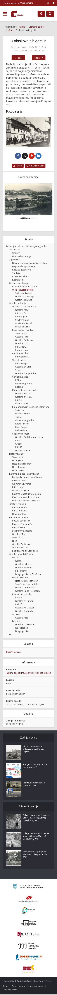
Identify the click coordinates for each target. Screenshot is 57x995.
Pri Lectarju (17, 487)
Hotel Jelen (17, 461)
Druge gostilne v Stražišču (28, 574)
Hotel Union (18, 471)
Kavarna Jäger (19, 481)
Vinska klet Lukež (23, 323)
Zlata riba (19, 410)
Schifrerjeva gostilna (22, 531)
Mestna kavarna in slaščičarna (27, 477)
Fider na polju (22, 404)
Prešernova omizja (18, 517)
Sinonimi (16, 253)
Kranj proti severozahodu (24, 390)
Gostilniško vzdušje (24, 297)
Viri (10, 635)
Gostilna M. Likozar (24, 608)
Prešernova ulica (20, 354)
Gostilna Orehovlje (24, 611)
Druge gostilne (22, 327)
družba (47, 673)
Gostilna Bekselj (23, 394)
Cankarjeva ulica (20, 377)
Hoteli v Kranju (16, 454)
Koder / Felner (22, 424)
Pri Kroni (19, 400)
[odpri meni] (5, 13)
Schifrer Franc (22, 320)
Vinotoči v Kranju (17, 504)
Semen (18, 370)
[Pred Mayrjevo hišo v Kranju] (28, 132)
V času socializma (20, 277)
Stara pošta (21, 333)
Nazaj (16, 57)
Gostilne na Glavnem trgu (24, 307)
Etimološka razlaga (21, 256)
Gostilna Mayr (22, 310)
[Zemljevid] (41, 14)
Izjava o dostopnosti (37, 986)
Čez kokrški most (20, 434)
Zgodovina (14, 260)
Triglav (18, 417)
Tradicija (16, 273)
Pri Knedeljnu (21, 363)
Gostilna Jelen (22, 337)
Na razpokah (21, 628)
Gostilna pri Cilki (23, 367)
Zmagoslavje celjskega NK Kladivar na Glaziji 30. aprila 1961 (35, 855)
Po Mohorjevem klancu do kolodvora (30, 407)
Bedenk (19, 387)
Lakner (18, 598)
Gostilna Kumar (22, 414)
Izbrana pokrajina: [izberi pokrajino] (18, 3)
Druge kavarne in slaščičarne (26, 501)
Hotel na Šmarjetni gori (26, 581)
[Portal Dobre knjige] (28, 958)
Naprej (41, 57)
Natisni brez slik (35, 166)
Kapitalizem (18, 280)
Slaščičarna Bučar (20, 491)
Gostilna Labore (23, 564)
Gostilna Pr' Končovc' (25, 588)
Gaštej (18, 561)
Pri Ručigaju (21, 317)
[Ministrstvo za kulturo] (28, 887)
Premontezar (21, 350)
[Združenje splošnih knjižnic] (28, 969)
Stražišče (16, 558)
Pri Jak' (18, 447)
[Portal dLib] (28, 924)
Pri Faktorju (21, 571)
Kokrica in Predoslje (22, 594)
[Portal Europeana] (28, 911)
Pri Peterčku (21, 313)
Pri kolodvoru (21, 430)
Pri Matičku (20, 347)
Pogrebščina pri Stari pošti (25, 551)
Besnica (16, 621)
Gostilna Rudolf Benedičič (27, 591)
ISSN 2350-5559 (10, 990)
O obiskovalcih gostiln (23, 290)
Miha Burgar (21, 427)
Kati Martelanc (19, 511)
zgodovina (19, 673)
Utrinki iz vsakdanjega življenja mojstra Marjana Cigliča (33, 750)
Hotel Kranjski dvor (21, 464)
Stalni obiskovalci (23, 293)
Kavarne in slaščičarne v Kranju (24, 474)
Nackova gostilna (23, 384)
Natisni (17, 166)
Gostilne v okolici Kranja (21, 554)
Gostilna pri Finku (23, 397)
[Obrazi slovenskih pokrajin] (28, 947)
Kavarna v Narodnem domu (26, 497)
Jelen (14, 541)
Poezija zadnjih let (21, 521)
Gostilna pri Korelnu (25, 625)
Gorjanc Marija (22, 451)
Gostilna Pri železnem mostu (29, 437)
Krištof (18, 604)
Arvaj (17, 441)
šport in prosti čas (34, 673)
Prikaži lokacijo (13, 652)
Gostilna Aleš (21, 618)
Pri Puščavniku (22, 357)
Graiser (18, 444)
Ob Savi (16, 614)
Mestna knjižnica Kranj (33, 50)
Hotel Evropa (18, 467)
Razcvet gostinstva (21, 270)
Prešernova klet (20, 507)
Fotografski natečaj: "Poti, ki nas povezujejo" (35, 766)
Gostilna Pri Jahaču (24, 340)
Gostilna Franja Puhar (25, 374)
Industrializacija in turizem (25, 287)
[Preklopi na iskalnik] (50, 14)
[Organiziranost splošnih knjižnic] (28, 899)
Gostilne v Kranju (17, 303)
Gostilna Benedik (23, 568)
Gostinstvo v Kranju (18, 283)
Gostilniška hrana (23, 300)
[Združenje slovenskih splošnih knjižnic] (28, 935)
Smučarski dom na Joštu (27, 584)
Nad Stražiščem (20, 578)
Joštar (18, 380)
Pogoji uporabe (19, 986)
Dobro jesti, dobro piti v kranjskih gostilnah (27, 247)
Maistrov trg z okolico (23, 330)
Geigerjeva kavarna (21, 484)
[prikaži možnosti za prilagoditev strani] (48, 3)
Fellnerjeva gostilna (24, 420)
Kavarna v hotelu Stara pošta (26, 494)
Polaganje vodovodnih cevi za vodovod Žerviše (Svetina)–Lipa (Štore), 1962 (36, 818)
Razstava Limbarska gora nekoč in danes (34, 784)
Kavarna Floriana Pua (22, 524)
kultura (9, 673)
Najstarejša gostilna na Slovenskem (29, 263)
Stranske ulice (19, 360)
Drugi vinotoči (19, 514)
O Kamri (6, 986)
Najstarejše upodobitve (23, 266)
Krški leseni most (28, 219)
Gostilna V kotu (22, 344)
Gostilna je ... (15, 250)
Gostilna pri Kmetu (24, 601)
